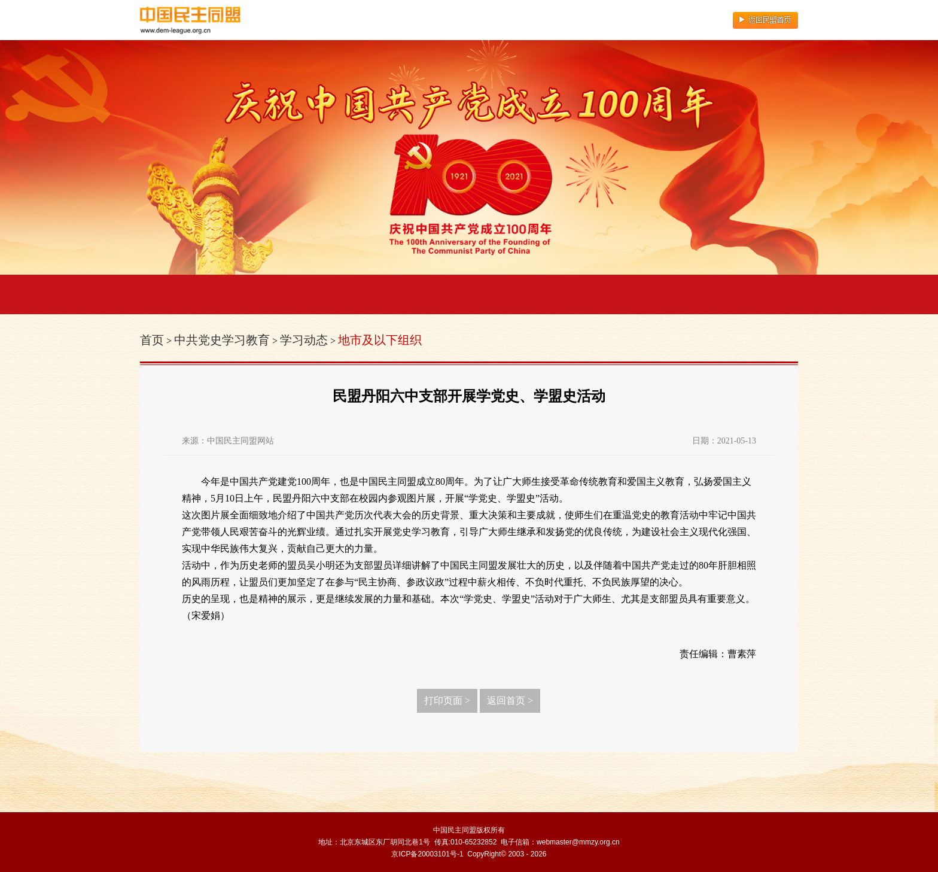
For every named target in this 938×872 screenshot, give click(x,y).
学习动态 (304, 340)
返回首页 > (510, 700)
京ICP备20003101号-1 (427, 854)
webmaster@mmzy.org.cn (578, 842)
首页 (152, 340)
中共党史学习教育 (222, 340)
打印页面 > (447, 700)
